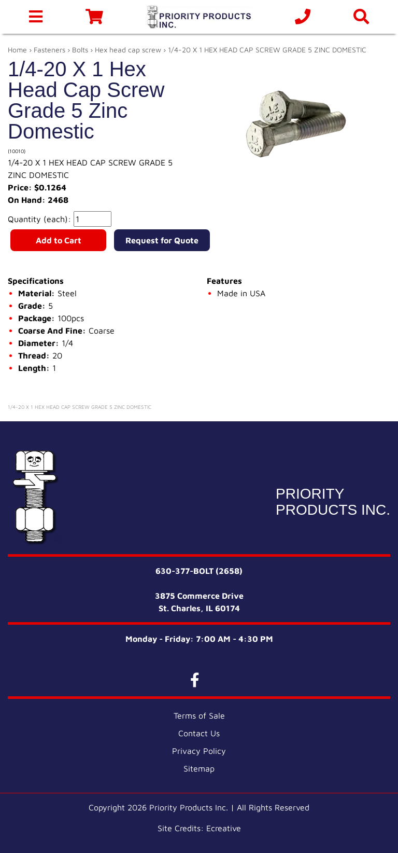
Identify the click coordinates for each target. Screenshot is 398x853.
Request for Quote (161, 240)
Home (17, 49)
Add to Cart (58, 240)
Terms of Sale (199, 715)
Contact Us (199, 733)
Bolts (80, 49)
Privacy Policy (199, 750)
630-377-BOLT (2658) (199, 570)
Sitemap (199, 768)
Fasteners (49, 49)
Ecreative (223, 828)
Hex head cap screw (128, 49)
